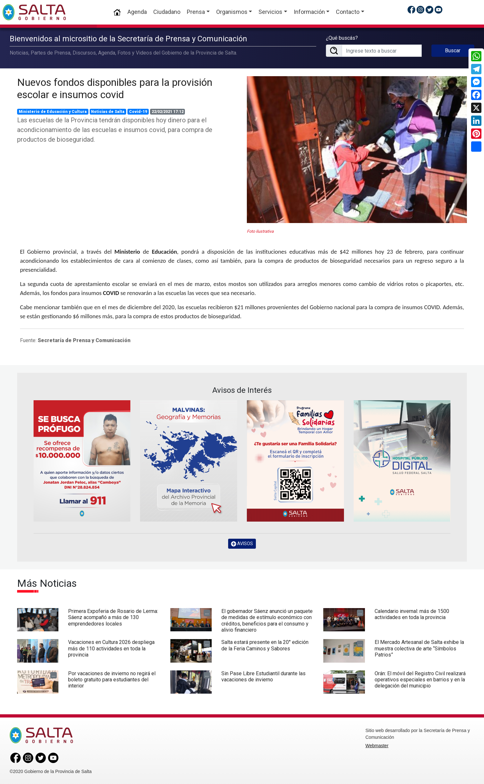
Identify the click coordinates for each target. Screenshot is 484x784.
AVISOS (242, 543)
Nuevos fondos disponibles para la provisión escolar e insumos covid (114, 88)
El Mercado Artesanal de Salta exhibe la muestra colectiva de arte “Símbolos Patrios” (419, 648)
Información (309, 11)
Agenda (137, 11)
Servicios (270, 11)
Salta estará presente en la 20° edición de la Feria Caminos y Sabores (264, 645)
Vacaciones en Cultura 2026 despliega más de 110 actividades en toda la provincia (111, 648)
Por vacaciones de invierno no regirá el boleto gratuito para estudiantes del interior (112, 679)
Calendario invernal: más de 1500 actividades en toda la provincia (412, 614)
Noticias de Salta (108, 111)
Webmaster (377, 745)
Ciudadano (166, 11)
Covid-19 (138, 111)
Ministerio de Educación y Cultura (53, 111)
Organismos (231, 11)
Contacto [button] (347, 11)
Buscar (452, 50)
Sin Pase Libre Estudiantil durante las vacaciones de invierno (263, 676)
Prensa (196, 11)
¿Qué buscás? (342, 38)
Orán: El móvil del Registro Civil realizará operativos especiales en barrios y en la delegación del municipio (420, 679)
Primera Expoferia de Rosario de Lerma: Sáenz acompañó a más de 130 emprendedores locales (113, 617)
